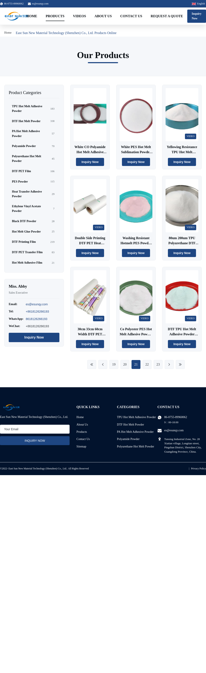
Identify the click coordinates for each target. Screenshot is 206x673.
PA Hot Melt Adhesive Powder (135, 431)
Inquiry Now (197, 16)
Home (31, 16)
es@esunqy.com (40, 3)
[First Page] (91, 364)
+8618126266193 (37, 311)
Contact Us (131, 16)
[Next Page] (169, 364)
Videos (79, 16)
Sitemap (81, 446)
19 (114, 364)
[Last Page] (180, 364)
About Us (103, 16)
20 (125, 364)
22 (147, 364)
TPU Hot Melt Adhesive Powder (136, 417)
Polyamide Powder (128, 439)
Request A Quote (167, 16)
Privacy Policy (198, 468)
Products (55, 16)
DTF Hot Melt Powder (130, 424)
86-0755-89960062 (175, 417)
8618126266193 (36, 319)
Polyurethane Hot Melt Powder (135, 446)
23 (158, 364)
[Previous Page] (102, 364)
